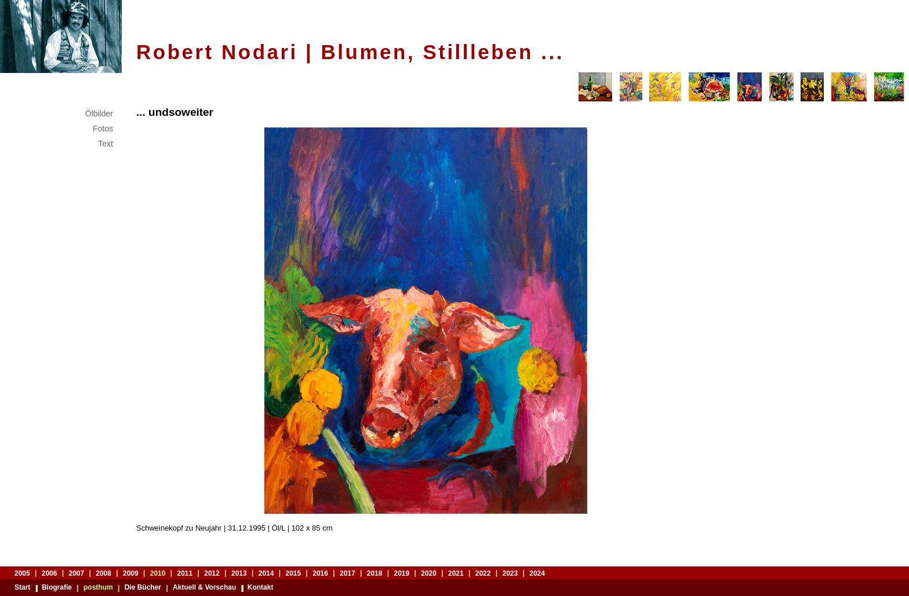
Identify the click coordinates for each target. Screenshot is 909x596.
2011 (185, 573)
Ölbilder (99, 113)
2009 (131, 573)
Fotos (103, 128)
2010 (158, 573)
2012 (212, 573)
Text (105, 143)
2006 (49, 573)
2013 (239, 573)
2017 (347, 573)
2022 (483, 573)
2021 (456, 573)
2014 (266, 573)
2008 (103, 573)
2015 (293, 573)
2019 (402, 573)
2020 (429, 573)
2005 (22, 573)
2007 (77, 573)
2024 (537, 573)
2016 (320, 573)
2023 (510, 573)
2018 (375, 573)
